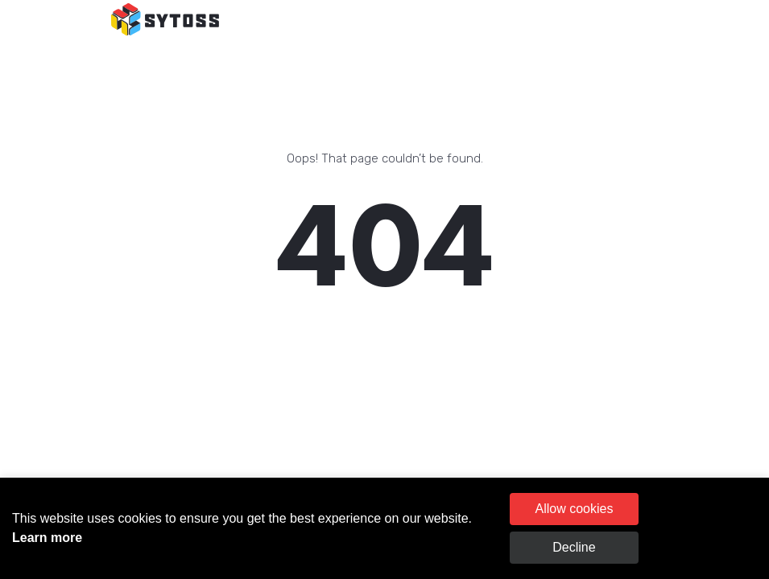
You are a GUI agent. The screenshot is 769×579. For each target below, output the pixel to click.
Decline (573, 547)
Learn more (47, 537)
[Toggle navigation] (640, 20)
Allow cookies (574, 508)
